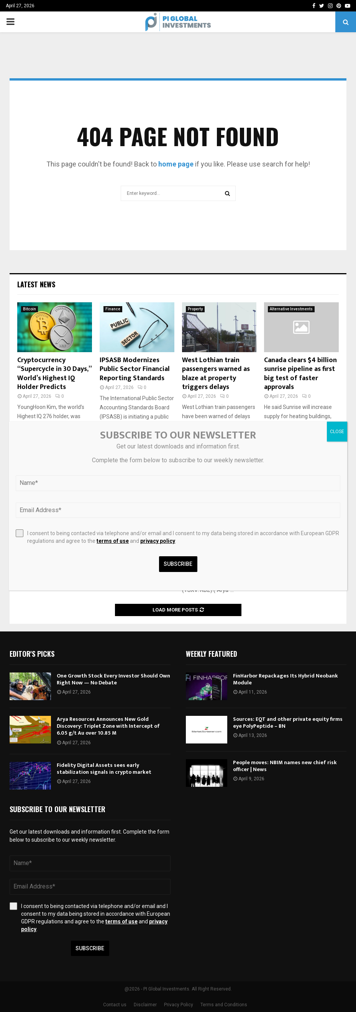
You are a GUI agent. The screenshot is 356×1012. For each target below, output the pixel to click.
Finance (112, 309)
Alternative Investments (291, 309)
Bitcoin (29, 309)
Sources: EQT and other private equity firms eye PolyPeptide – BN (288, 722)
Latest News (36, 284)
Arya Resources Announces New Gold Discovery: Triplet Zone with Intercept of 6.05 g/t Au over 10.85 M (108, 726)
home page (176, 164)
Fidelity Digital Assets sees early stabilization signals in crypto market (104, 768)
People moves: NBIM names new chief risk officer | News (285, 766)
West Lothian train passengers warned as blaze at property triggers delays (216, 373)
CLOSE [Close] (337, 431)
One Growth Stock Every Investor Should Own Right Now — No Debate (113, 679)
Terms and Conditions (223, 1004)
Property (195, 309)
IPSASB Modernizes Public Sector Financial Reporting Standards (135, 369)
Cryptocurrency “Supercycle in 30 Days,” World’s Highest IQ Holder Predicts (54, 373)
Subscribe (89, 948)
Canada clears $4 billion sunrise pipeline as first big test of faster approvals (300, 373)
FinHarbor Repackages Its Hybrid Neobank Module (285, 679)
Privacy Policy (178, 1004)
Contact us (114, 1004)
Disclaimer (145, 1004)
